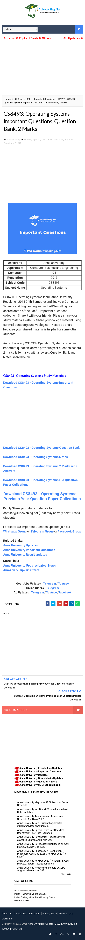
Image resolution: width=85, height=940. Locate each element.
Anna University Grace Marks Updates (41, 778)
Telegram (49, 583)
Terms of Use (66, 913)
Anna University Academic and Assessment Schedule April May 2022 (40, 817)
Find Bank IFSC (22, 900)
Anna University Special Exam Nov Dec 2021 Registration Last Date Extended (40, 831)
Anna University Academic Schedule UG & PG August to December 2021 (41, 869)
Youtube (63, 583)
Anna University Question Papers (38, 781)
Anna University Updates (20, 545)
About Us (7, 913)
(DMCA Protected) (12, 928)
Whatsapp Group (14, 531)
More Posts (66, 874)
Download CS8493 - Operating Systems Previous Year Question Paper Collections (42, 496)
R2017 (18, 143)
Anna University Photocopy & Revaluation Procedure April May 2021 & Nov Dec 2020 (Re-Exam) (42, 854)
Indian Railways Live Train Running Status (34, 897)
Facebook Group (69, 531)
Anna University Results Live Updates (41, 768)
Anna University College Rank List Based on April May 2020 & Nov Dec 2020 (43, 845)
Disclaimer (7, 918)
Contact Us (20, 913)
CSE (61, 139)
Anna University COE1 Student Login (40, 785)
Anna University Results (26, 890)
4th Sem (54, 139)
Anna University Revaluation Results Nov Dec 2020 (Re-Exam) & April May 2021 (41, 838)
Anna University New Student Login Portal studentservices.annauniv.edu (39, 824)
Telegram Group (42, 531)
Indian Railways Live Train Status (30, 894)
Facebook (65, 592)
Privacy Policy (49, 913)
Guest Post (34, 913)
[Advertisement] (42, 65)
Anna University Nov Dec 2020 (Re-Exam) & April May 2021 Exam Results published (43, 862)
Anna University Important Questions (29, 550)
